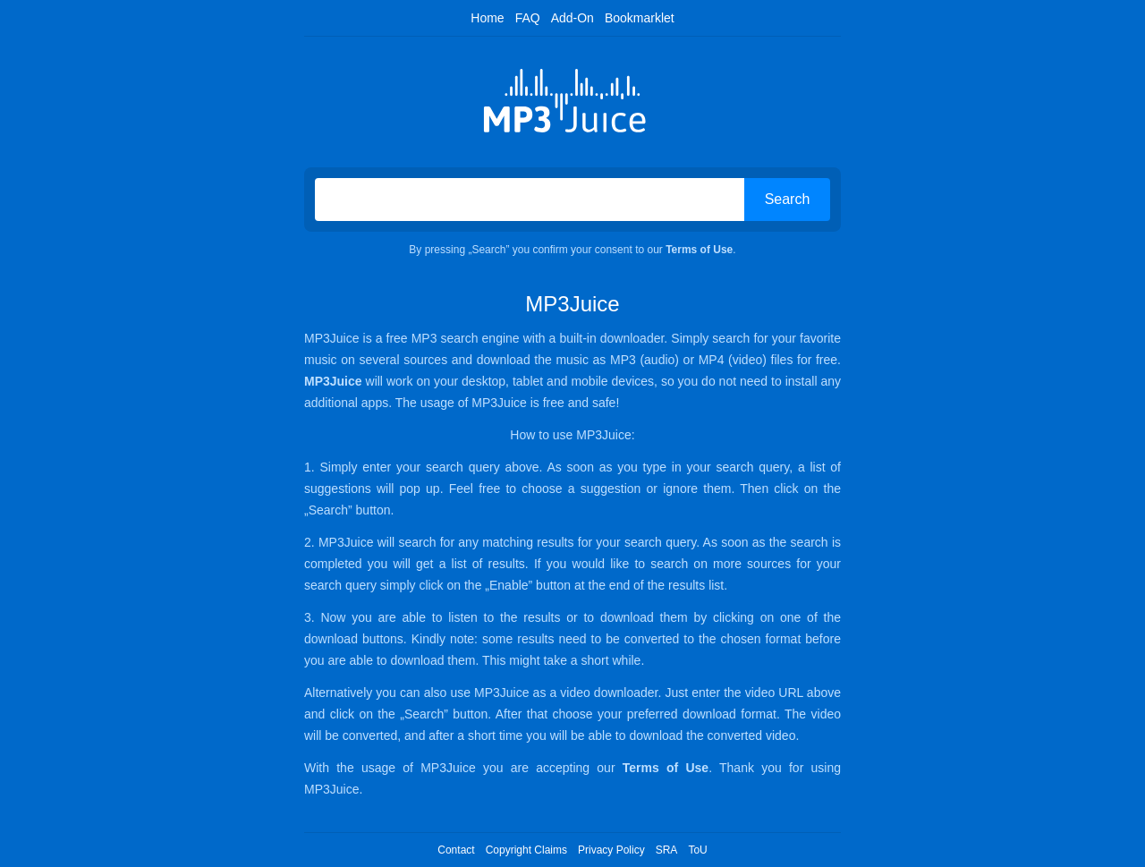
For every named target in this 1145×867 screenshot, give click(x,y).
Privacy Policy (611, 850)
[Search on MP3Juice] (529, 199)
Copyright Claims (526, 850)
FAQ (527, 18)
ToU (697, 850)
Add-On (572, 18)
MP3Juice (333, 381)
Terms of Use (699, 249)
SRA (667, 850)
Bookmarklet (639, 18)
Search (787, 199)
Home (487, 18)
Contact (455, 850)
